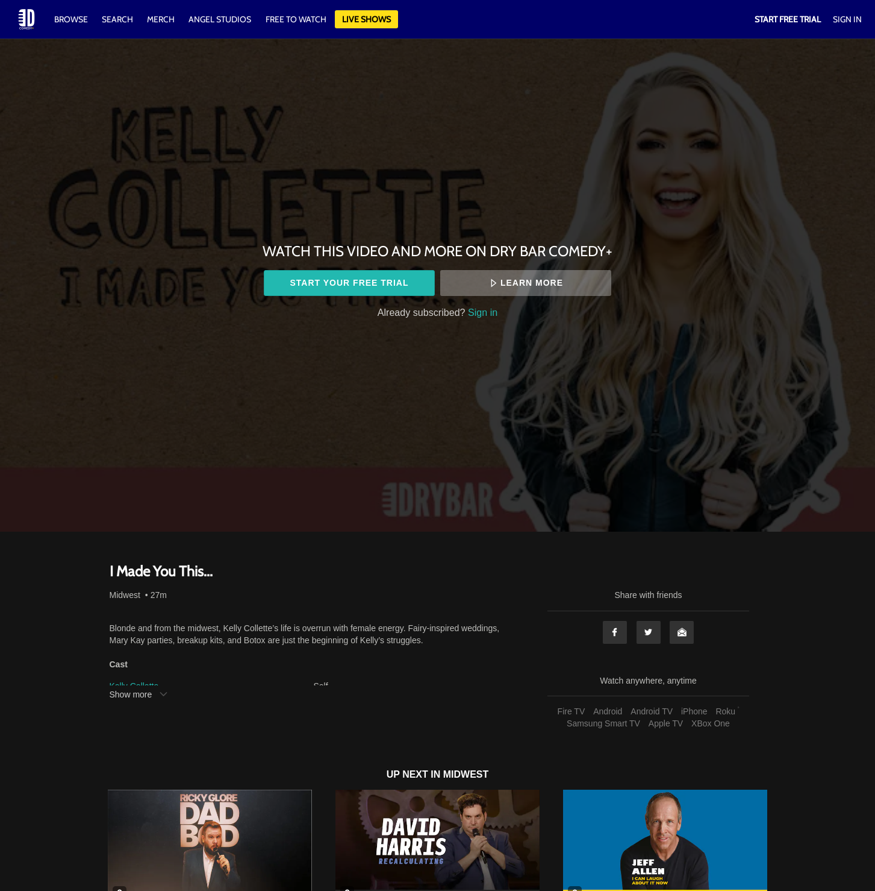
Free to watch (296, 19)
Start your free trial (349, 283)
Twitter (648, 632)
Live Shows (366, 19)
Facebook (614, 632)
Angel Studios (219, 19)
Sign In (847, 19)
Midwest (125, 595)
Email (681, 632)
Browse (72, 19)
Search (118, 19)
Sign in (482, 312)
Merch (161, 19)
